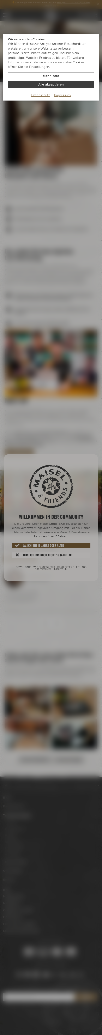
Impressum (62, 95)
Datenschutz (40, 95)
